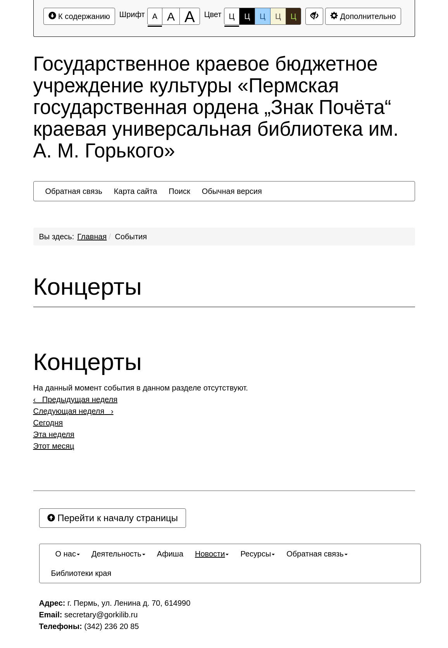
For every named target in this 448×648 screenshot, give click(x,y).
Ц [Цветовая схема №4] (278, 16)
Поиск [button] (179, 191)
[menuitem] (74, 191)
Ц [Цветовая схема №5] (293, 16)
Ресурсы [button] (257, 554)
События (131, 236)
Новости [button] (212, 554)
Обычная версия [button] (232, 191)
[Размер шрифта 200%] (189, 16)
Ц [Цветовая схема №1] (232, 18)
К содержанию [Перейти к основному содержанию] (79, 16)
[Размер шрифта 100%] (154, 16)
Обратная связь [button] (73, 191)
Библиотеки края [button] (81, 573)
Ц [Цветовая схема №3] (262, 16)
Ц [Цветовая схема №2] (247, 16)
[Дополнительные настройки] (314, 16)
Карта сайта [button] (135, 191)
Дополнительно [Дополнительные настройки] (363, 16)
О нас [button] (65, 554)
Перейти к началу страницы (112, 518)
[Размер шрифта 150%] (171, 16)
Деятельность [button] (118, 554)
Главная (92, 236)
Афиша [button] (170, 554)
